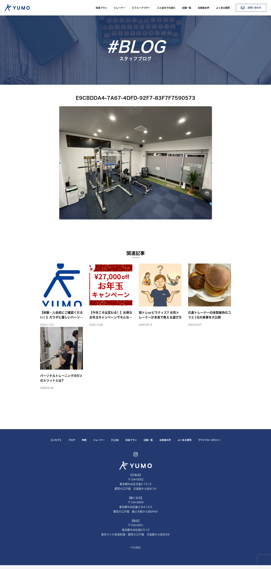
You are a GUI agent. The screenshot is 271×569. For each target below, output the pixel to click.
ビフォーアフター (141, 8)
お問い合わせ (251, 8)
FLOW (115, 440)
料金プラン (101, 8)
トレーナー (119, 8)
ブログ (71, 440)
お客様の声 (203, 8)
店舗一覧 (186, 8)
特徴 (84, 440)
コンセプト (56, 440)
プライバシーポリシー (209, 440)
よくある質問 (223, 8)
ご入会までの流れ (166, 8)
